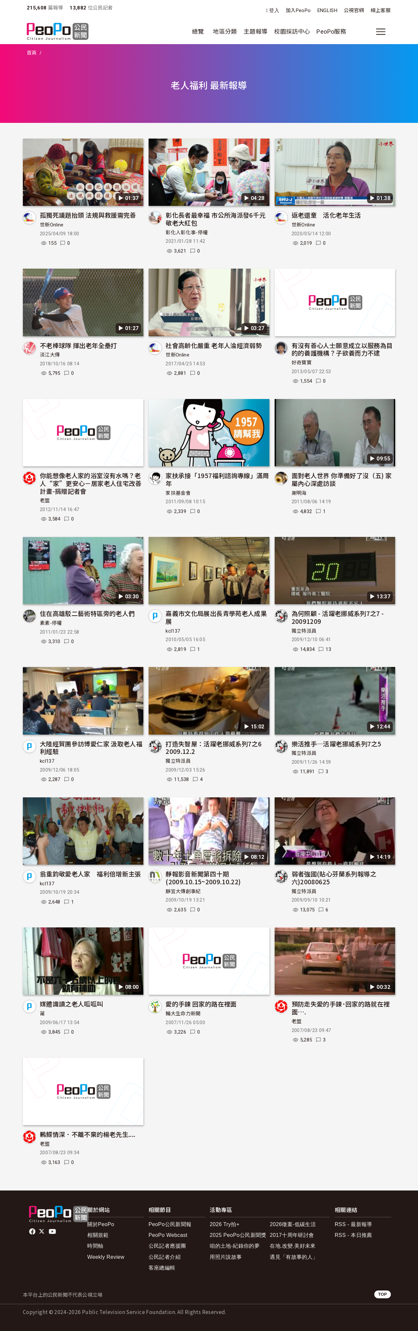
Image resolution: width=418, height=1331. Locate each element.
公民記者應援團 (167, 1246)
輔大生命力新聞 (183, 1014)
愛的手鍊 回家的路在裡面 (201, 1003)
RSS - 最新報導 (353, 1224)
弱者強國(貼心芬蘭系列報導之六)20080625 (334, 877)
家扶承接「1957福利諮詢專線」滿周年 (217, 479)
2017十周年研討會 (292, 1235)
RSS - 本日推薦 (353, 1235)
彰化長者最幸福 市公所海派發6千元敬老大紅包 (215, 218)
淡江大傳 (50, 355)
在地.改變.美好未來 (293, 1246)
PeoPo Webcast (168, 1235)
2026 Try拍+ (224, 1224)
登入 (274, 10)
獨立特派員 (304, 631)
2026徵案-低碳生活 (293, 1224)
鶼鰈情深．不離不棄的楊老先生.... (87, 1134)
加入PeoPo (298, 10)
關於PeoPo (100, 1224)
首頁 (32, 53)
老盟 (45, 501)
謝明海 (299, 493)
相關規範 (97, 1235)
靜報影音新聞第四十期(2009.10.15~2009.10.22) (203, 877)
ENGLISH (327, 10)
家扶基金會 (178, 493)
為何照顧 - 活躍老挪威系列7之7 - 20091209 (338, 617)
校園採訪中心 (292, 31)
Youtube (53, 1231)
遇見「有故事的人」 (294, 1257)
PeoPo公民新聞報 (170, 1224)
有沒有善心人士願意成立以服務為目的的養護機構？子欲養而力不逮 (342, 349)
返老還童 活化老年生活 (326, 214)
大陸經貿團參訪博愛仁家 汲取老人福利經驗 (91, 747)
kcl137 (173, 631)
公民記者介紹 (165, 1257)
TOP (382, 1294)
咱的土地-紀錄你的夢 (235, 1246)
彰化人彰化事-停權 (187, 233)
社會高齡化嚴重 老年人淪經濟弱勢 (214, 345)
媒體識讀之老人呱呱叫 (71, 1003)
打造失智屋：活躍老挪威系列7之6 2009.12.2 (214, 747)
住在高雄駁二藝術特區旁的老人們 (87, 613)
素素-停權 (51, 623)
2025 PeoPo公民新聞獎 (238, 1235)
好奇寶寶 (302, 363)
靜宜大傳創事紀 (183, 891)
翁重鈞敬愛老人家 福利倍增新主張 (90, 873)
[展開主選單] (380, 31)
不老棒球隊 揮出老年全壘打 (78, 345)
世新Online (52, 225)
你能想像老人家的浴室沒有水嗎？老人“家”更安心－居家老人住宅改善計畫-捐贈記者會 (91, 483)
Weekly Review (105, 1257)
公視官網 (354, 10)
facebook (33, 1231)
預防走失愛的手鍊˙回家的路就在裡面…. (341, 1007)
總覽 (198, 31)
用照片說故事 (226, 1257)
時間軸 (95, 1246)
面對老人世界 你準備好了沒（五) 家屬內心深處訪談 (342, 479)
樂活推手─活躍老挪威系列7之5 (336, 743)
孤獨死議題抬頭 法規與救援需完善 (88, 214)
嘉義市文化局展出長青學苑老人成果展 (216, 617)
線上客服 (381, 10)
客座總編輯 (162, 1268)
